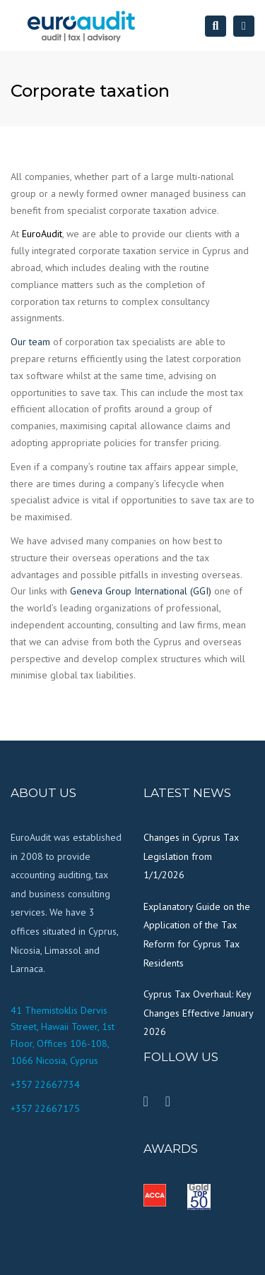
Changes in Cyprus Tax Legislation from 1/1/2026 (191, 856)
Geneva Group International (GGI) (140, 591)
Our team (30, 341)
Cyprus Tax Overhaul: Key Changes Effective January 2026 (198, 1013)
